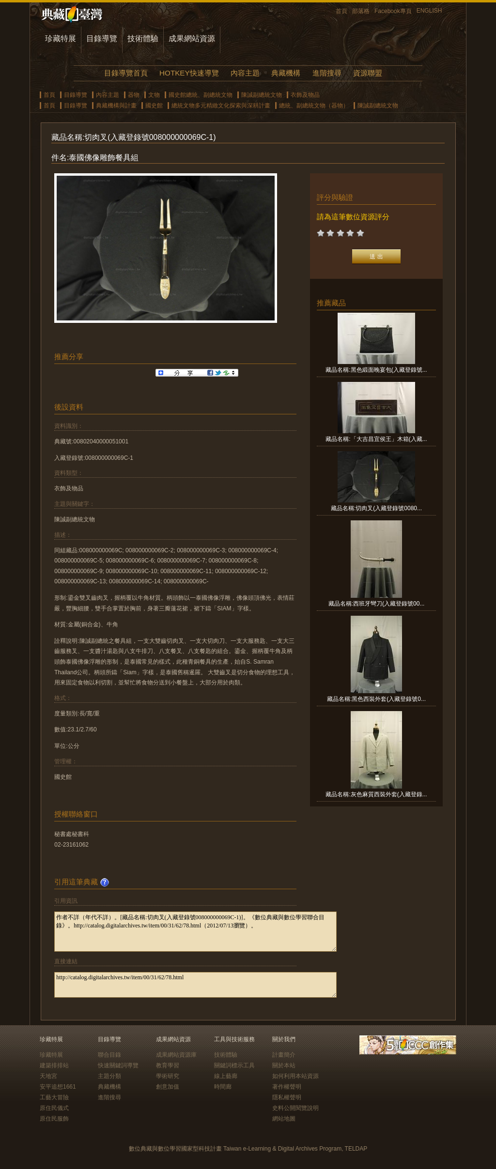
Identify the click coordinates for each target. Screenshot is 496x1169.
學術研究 (167, 1076)
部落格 (361, 11)
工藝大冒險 (54, 1097)
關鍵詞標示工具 (234, 1065)
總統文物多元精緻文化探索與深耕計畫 (220, 105)
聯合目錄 (109, 1054)
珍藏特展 (60, 38)
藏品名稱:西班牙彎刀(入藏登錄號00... (376, 603)
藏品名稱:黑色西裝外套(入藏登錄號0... (376, 699)
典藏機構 (285, 73)
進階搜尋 (326, 73)
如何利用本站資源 (295, 1076)
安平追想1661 (58, 1086)
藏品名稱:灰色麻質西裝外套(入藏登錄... (376, 794)
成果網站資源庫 (176, 1054)
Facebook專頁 (393, 11)
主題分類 (109, 1076)
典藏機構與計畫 (116, 105)
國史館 (154, 105)
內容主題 (245, 73)
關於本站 (283, 1065)
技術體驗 (142, 38)
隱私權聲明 (286, 1097)
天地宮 (48, 1076)
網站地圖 (283, 1118)
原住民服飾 (54, 1118)
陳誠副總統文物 (261, 94)
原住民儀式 (54, 1108)
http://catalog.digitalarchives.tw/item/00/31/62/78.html (195, 985)
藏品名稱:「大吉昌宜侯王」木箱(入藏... (376, 439)
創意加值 (167, 1086)
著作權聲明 (286, 1086)
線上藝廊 (225, 1076)
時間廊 (223, 1086)
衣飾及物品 (305, 94)
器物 (134, 94)
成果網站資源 (192, 38)
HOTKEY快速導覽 (188, 73)
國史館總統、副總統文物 (200, 94)
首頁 (341, 11)
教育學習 (167, 1065)
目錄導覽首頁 (126, 73)
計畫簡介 (283, 1054)
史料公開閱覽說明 (295, 1108)
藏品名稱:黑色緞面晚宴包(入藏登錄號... (376, 369)
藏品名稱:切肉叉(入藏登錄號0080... (376, 508)
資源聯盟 (367, 73)
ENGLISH (429, 10)
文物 (154, 94)
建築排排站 (54, 1065)
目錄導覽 (101, 38)
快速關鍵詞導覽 (118, 1065)
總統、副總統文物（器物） (314, 105)
